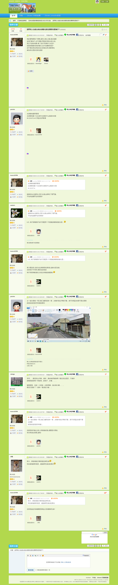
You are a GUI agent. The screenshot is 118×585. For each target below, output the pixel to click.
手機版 (94, 577)
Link (35, 556)
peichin (12, 109)
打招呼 (14, 56)
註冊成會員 (67, 562)
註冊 (107, 1)
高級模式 (86, 555)
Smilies (43, 556)
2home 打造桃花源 (10, 20)
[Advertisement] (72, 8)
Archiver (88, 577)
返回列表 (91, 25)
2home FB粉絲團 (34, 15)
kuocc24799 (14, 34)
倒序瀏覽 (88, 35)
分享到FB (80, 35)
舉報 (105, 105)
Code (40, 556)
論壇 (13, 15)
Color (30, 556)
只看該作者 (49, 35)
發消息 (20, 56)
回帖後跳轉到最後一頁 (42, 570)
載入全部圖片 (60, 35)
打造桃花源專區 (22, 20)
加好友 (20, 53)
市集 (21, 15)
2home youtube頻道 (53, 15)
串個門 (14, 53)
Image (33, 556)
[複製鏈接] (63, 29)
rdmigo (12, 374)
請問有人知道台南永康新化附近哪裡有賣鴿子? (66, 20)
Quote (38, 556)
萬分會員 (12, 49)
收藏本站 (17, 1)
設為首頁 (11, 1)
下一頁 (105, 25)
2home (46, 63)
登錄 (102, 1)
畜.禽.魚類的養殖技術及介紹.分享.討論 (40, 20)
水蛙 (11, 456)
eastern (12, 205)
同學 (38, 235)
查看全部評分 (30, 63)
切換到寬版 (24, 1)
